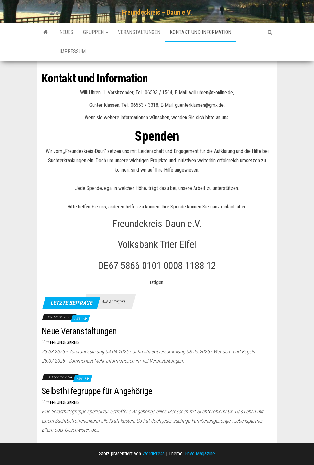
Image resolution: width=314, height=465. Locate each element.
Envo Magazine (200, 454)
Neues (66, 32)
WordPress (153, 454)
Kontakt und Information (200, 32)
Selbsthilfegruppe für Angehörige (97, 391)
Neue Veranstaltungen (79, 331)
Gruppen (95, 32)
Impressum (72, 51)
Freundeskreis (65, 342)
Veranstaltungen (139, 32)
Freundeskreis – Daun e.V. (157, 12)
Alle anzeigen (113, 301)
